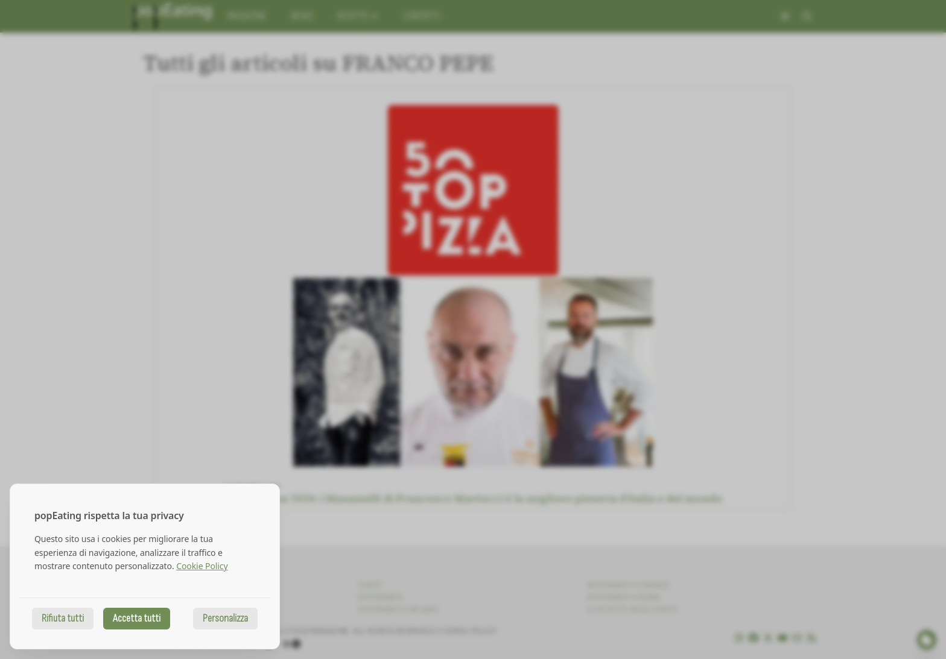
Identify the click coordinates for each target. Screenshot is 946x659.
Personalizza (225, 618)
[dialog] (145, 566)
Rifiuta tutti (63, 618)
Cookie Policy (201, 566)
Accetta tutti (136, 618)
